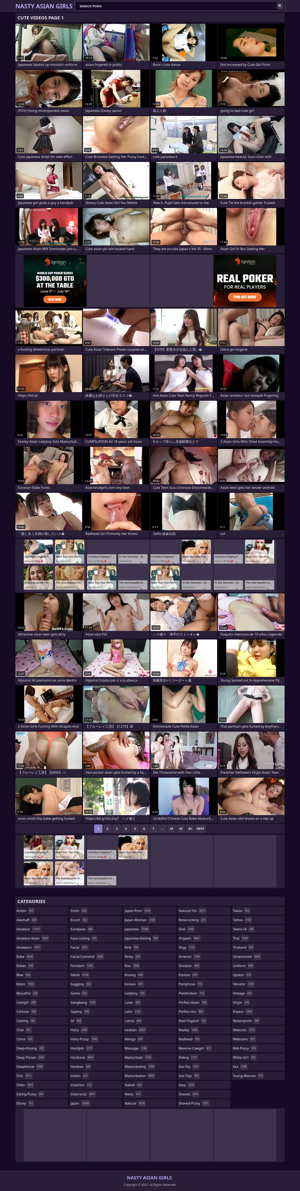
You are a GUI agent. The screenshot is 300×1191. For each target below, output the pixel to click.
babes (25, 966)
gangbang (83, 1002)
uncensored (247, 956)
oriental (190, 956)
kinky (133, 956)
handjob (82, 1048)
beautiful (27, 993)
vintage (242, 993)
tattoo (242, 920)
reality (189, 1030)
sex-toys (189, 1076)
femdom (82, 966)
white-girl (244, 1057)
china (24, 1039)
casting (26, 1021)
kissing (134, 975)
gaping (80, 1011)
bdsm (25, 984)
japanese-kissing (142, 938)
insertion (82, 1085)
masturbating (140, 1066)
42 (171, 829)
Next (200, 829)
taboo (241, 911)
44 (190, 829)
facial (80, 947)
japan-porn (138, 911)
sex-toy (189, 1066)
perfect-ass (191, 1011)
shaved (189, 1094)
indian (80, 1076)
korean (134, 984)
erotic (79, 911)
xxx (240, 1066)
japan (80, 1103)
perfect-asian (193, 1002)
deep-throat (30, 1057)
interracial (83, 1094)
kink (132, 947)
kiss (132, 966)
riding (188, 1057)
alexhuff (26, 920)
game (79, 993)
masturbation (140, 1076)
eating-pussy (30, 1094)
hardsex (81, 1066)
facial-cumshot (87, 956)
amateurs (28, 947)
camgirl (26, 1002)
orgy (187, 947)
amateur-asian (32, 938)
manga (134, 1039)
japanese (137, 929)
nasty (133, 1094)
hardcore (82, 1057)
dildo (25, 1085)
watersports (246, 1021)
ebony (25, 1103)
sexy (187, 1085)
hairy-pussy (84, 1039)
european (82, 929)
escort (79, 920)
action (25, 911)
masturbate (138, 1057)
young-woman (248, 1076)
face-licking (84, 938)
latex (133, 1002)
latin (133, 1011)
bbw (23, 975)
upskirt (242, 975)
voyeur (243, 1011)
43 (180, 829)
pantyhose (191, 984)
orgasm (190, 938)
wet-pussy (245, 1048)
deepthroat (30, 1066)
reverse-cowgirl (195, 1048)
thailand (243, 947)
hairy (79, 1030)
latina (133, 1021)
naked (133, 1085)
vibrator (244, 984)
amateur (28, 929)
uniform (243, 966)
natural (135, 1103)
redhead (189, 1039)
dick (24, 1076)
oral (187, 929)
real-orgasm (193, 1021)
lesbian (135, 1030)
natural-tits (192, 911)
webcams (244, 1039)
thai (241, 938)
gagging (81, 984)
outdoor (189, 966)
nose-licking (193, 920)
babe (25, 956)
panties (188, 975)
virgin (241, 1002)
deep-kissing (30, 1048)
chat (24, 1030)
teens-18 (244, 929)
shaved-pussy (194, 1103)
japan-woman (140, 920)
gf (76, 1021)
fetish (80, 975)
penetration (192, 993)
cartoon (26, 1011)
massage (136, 1048)
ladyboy (135, 993)
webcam (244, 1030)
